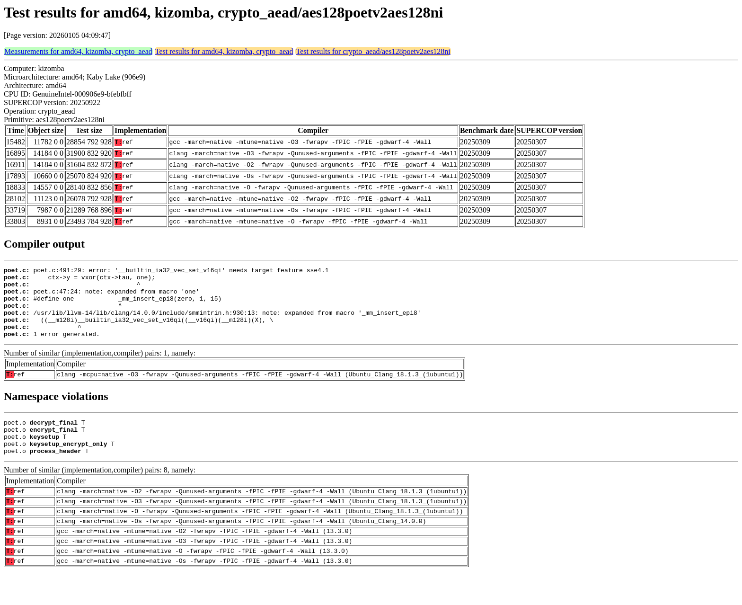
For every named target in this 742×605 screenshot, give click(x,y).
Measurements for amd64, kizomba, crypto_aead (78, 51)
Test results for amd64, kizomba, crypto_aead (224, 51)
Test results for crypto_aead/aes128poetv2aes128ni (373, 51)
